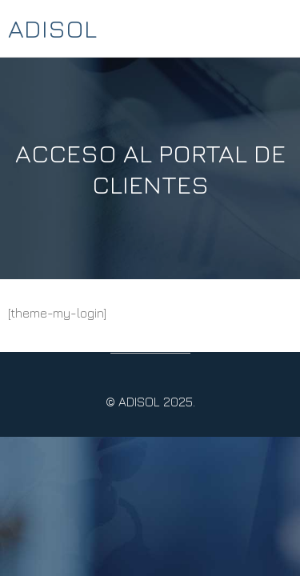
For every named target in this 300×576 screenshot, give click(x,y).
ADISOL (52, 28)
